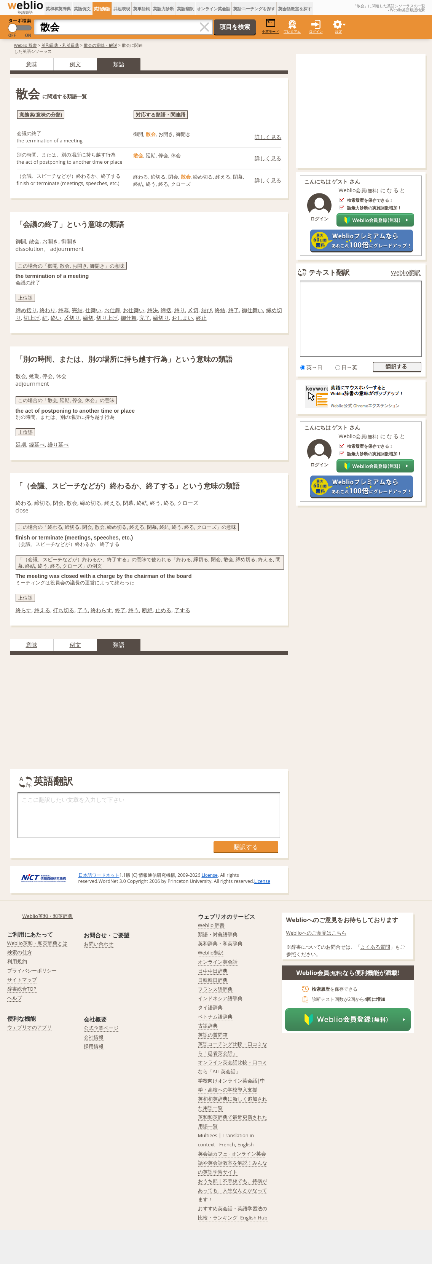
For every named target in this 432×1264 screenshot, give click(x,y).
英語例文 (82, 8)
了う (82, 610)
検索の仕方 (19, 952)
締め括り (26, 310)
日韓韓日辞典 (213, 980)
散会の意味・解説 (100, 45)
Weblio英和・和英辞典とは (37, 943)
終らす (24, 610)
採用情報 (94, 1046)
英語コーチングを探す (254, 8)
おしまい (182, 317)
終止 (201, 317)
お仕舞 (112, 310)
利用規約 (17, 961)
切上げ (32, 317)
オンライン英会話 (213, 8)
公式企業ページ (101, 1028)
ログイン (316, 31)
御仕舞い (252, 310)
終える (42, 610)
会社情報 (94, 1037)
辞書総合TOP (22, 988)
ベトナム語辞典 (215, 1016)
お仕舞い (133, 310)
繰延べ (37, 444)
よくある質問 (375, 946)
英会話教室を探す (295, 8)
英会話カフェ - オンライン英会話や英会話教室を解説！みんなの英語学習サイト (232, 1162)
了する (182, 610)
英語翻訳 (185, 8)
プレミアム (292, 31)
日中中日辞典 (213, 970)
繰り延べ (58, 444)
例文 (75, 64)
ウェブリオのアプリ (29, 1027)
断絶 (147, 610)
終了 (233, 310)
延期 (21, 444)
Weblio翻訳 (406, 272)
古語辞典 (208, 1025)
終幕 (63, 310)
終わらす (101, 610)
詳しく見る (268, 136)
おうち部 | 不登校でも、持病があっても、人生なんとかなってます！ (233, 1190)
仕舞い (93, 310)
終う (133, 610)
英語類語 (102, 8)
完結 (77, 310)
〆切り (72, 317)
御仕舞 (129, 317)
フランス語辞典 (215, 989)
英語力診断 (163, 8)
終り (179, 310)
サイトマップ (22, 979)
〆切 (193, 310)
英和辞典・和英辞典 (60, 45)
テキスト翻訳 (329, 272)
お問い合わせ (98, 943)
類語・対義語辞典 (218, 934)
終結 (220, 310)
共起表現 (121, 8)
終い (56, 317)
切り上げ (107, 317)
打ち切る (63, 610)
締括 (166, 310)
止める (163, 610)
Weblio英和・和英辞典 (47, 916)
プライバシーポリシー (32, 970)
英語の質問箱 (213, 1034)
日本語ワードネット (99, 875)
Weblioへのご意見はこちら (316, 932)
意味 (31, 64)
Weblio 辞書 (25, 45)
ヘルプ (14, 997)
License (209, 875)
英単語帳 (141, 8)
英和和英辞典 (58, 8)
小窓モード (270, 26)
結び (206, 310)
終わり (48, 310)
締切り (161, 317)
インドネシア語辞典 (220, 998)
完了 (144, 317)
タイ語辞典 (210, 1007)
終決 (152, 310)
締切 (88, 317)
